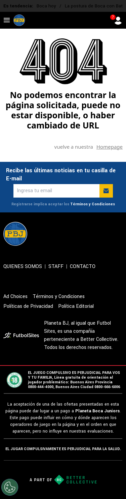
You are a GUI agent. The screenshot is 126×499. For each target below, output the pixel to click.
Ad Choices (15, 296)
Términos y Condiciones (92, 204)
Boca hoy (46, 6)
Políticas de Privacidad (28, 306)
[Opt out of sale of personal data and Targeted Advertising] (9, 487)
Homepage (109, 146)
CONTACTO (82, 266)
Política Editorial (76, 306)
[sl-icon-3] (89, 234)
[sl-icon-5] (119, 234)
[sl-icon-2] (74, 234)
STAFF (56, 266)
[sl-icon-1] (59, 234)
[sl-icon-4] (104, 234)
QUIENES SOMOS (22, 266)
